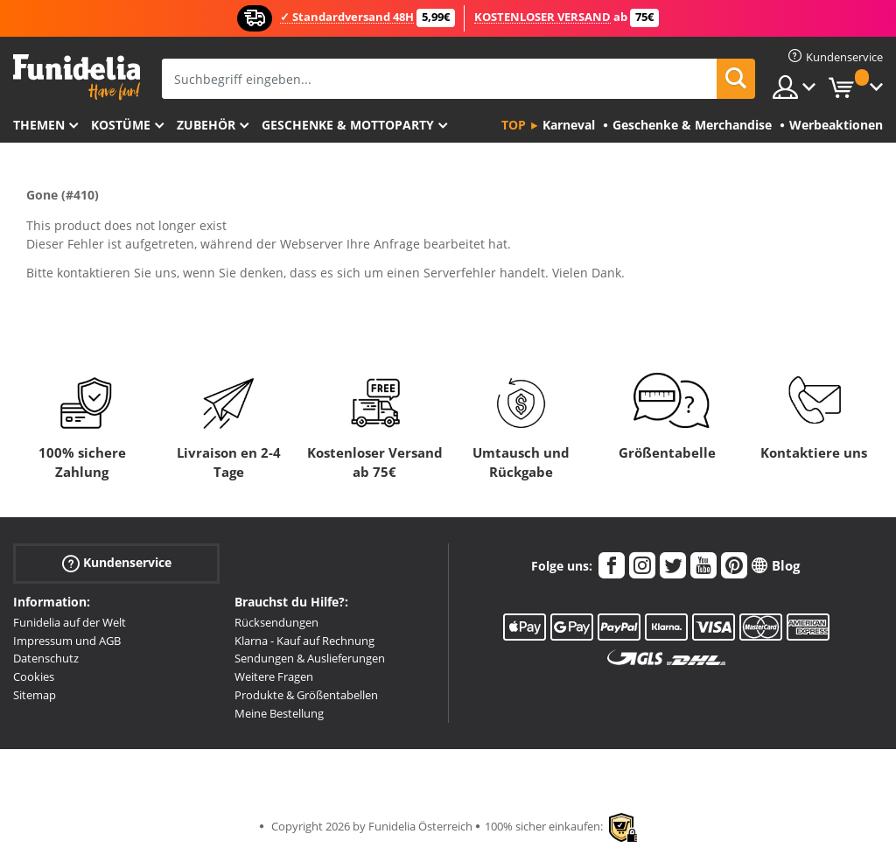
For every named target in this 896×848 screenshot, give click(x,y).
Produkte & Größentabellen (306, 695)
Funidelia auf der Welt (69, 622)
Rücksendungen (276, 622)
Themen (39, 124)
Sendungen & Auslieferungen (309, 658)
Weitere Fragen (273, 676)
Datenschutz (46, 658)
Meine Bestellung (279, 713)
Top (513, 124)
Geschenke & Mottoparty (348, 124)
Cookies (33, 676)
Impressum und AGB (67, 640)
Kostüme (120, 124)
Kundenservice (117, 563)
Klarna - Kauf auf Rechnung (304, 640)
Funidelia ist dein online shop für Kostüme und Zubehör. (76, 77)
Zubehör (206, 124)
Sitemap (34, 695)
